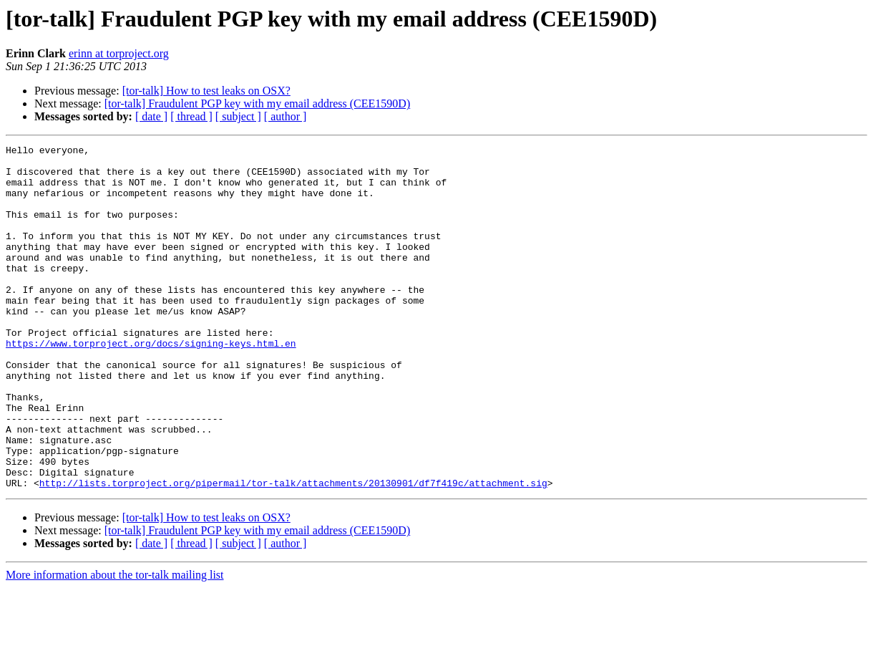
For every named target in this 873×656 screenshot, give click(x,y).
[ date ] (151, 116)
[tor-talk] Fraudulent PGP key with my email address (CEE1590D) (257, 103)
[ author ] (285, 116)
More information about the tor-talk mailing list (115, 643)
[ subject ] (238, 116)
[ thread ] (191, 116)
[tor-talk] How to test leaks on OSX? (206, 91)
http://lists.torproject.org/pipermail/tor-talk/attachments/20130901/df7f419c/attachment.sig (293, 551)
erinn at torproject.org (119, 53)
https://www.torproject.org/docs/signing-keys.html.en (151, 383)
